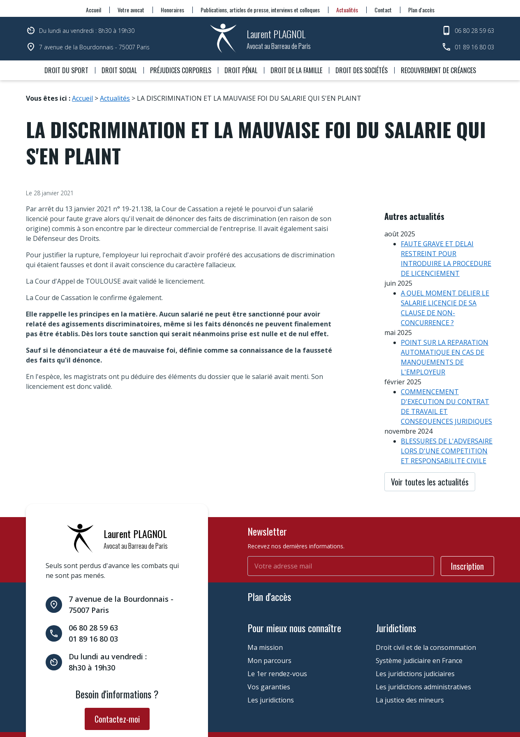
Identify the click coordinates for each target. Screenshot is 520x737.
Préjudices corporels (180, 70)
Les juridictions (270, 665)
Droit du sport (66, 70)
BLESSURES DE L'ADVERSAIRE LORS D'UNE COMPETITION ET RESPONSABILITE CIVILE (446, 428)
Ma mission (265, 612)
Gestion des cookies (230, 714)
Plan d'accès (421, 9)
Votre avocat (131, 9)
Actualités (347, 9)
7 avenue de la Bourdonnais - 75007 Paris (94, 47)
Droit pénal (240, 70)
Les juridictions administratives (423, 651)
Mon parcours (269, 625)
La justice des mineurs (410, 665)
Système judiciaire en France (419, 625)
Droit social (119, 70)
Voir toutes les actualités (430, 459)
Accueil (93, 9)
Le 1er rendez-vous (277, 638)
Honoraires (172, 9)
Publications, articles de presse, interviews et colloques (260, 9)
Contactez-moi (117, 684)
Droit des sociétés (361, 70)
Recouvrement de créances (438, 70)
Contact (383, 9)
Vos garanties (268, 651)
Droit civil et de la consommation (426, 612)
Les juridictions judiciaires (415, 638)
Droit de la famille (296, 70)
